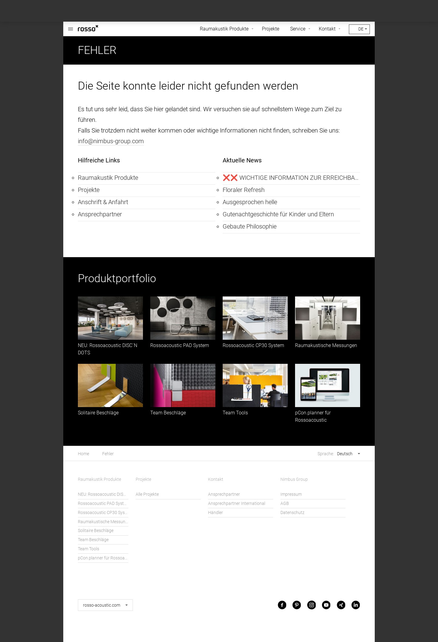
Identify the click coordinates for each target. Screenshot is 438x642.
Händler (215, 512)
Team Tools (235, 413)
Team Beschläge (168, 413)
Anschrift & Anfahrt (103, 202)
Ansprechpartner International (236, 503)
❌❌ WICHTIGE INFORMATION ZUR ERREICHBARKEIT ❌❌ (291, 177)
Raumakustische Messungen (326, 345)
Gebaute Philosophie (249, 226)
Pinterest (296, 605)
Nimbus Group (294, 479)
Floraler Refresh (244, 189)
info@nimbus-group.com (111, 141)
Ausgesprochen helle (250, 202)
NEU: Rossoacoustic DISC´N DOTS (103, 494)
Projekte (270, 29)
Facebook (282, 605)
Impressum (291, 494)
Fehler (108, 453)
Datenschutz (292, 512)
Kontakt (327, 29)
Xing (341, 605)
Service (297, 29)
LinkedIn (355, 605)
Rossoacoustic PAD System (179, 345)
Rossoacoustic (70, 25)
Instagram (311, 605)
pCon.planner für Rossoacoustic (103, 558)
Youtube (326, 605)
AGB (284, 503)
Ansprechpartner (100, 214)
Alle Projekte (147, 494)
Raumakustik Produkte (224, 29)
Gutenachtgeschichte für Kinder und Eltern (278, 214)
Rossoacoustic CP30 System (253, 345)
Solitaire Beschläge (98, 413)
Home (83, 453)
